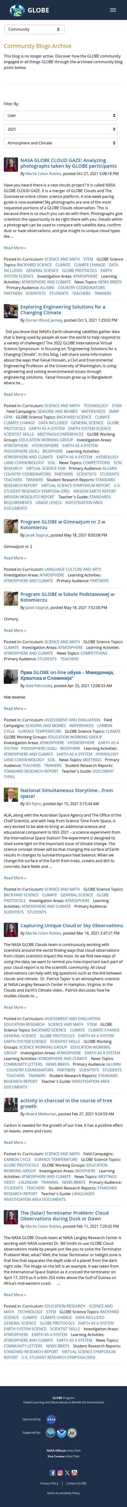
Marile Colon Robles (43, 173)
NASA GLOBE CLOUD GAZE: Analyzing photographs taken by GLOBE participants (68, 163)
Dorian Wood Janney (44, 320)
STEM (88, 259)
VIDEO (10, 1182)
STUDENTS (59, 293)
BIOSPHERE (53, 451)
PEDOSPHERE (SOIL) (22, 451)
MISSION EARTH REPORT (95, 491)
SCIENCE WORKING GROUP (43, 1047)
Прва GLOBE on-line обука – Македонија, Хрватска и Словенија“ (67, 675)
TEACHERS (81, 293)
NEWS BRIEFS (110, 282)
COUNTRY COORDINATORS (82, 287)
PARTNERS (13, 293)
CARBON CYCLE (18, 1159)
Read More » (15, 247)
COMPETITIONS (97, 462)
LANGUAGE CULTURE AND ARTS (73, 569)
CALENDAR (28, 1182)
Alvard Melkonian (41, 1114)
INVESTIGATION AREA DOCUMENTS (35, 1199)
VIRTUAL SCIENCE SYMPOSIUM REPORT (76, 485)
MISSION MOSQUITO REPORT (30, 496)
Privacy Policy (49, 1483)
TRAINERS (103, 293)
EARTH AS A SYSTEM (47, 428)
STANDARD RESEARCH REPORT (31, 771)
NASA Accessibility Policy (63, 1493)
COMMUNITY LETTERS (23, 1064)
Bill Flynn (33, 803)
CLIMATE (63, 264)
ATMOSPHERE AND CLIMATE (47, 282)
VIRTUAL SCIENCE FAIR (46, 468)
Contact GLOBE (76, 1483)
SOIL (52, 462)
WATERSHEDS (93, 411)
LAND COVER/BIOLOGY (24, 462)
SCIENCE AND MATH (63, 259)
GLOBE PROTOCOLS (80, 270)
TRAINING (50, 1182)
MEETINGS (92, 759)
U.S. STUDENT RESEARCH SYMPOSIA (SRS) (59, 1357)
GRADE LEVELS (49, 502)
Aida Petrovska (39, 685)
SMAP (114, 411)
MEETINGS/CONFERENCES (60, 434)
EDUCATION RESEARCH (24, 1024)
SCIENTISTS (36, 293)
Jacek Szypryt (37, 535)
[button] (113, 10)
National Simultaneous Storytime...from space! (66, 793)
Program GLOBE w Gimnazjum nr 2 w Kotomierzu (62, 524)
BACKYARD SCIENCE (35, 264)
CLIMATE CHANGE (90, 264)
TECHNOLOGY (96, 405)
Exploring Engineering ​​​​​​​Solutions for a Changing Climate (62, 310)
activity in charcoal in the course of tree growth (66, 1103)
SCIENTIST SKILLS (19, 434)
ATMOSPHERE (86, 276)
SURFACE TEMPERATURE (40, 731)
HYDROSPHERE (46, 445)
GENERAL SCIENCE (42, 270)
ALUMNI (47, 287)
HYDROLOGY (107, 457)
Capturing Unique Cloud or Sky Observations (71, 925)
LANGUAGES (83, 1193)
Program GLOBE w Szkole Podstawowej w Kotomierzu (67, 597)
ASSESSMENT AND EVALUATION (73, 720)
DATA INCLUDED (53, 422)
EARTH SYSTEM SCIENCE (90, 428)
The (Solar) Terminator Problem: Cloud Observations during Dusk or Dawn (64, 1216)
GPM (8, 417)
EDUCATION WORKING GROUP (46, 439)
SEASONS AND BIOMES (58, 411)
